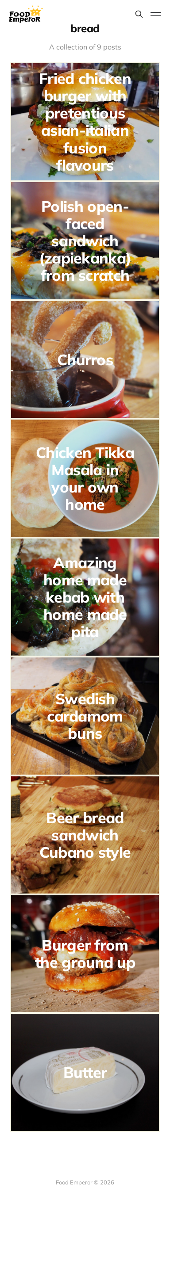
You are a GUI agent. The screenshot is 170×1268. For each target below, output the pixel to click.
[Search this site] (139, 14)
